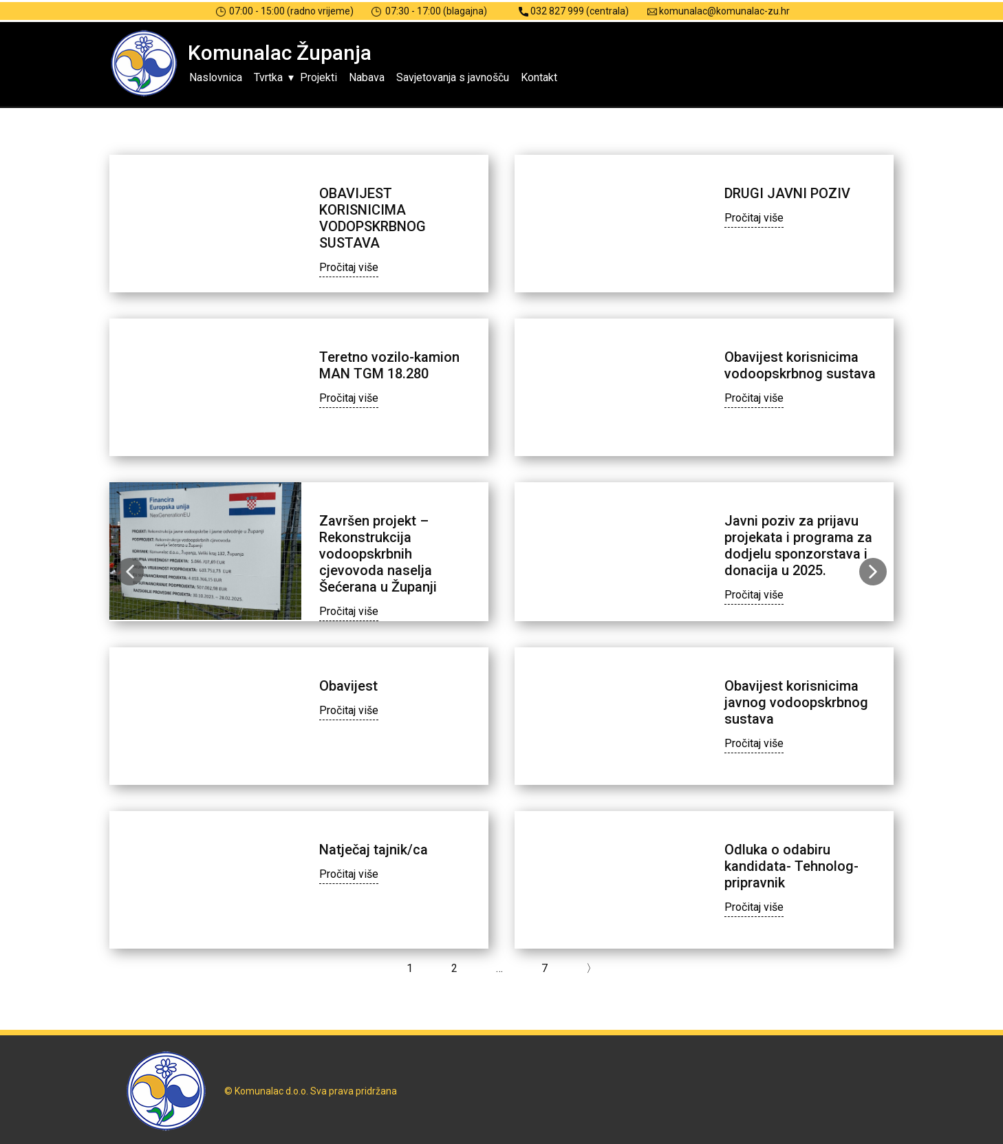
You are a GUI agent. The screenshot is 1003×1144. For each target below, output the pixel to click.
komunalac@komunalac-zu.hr (718, 11)
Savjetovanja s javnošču (452, 77)
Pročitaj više (348, 267)
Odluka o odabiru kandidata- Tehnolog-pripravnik (791, 866)
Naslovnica (215, 77)
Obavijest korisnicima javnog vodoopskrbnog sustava (796, 702)
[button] (130, 571)
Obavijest (348, 686)
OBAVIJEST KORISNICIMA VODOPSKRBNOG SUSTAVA (372, 218)
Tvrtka (268, 77)
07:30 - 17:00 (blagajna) (429, 11)
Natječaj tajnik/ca (373, 849)
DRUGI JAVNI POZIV (787, 193)
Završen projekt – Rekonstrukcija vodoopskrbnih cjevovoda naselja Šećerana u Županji (378, 553)
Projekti (318, 77)
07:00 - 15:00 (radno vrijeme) (285, 11)
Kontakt (539, 77)
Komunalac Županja (279, 53)
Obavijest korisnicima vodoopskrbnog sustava (800, 365)
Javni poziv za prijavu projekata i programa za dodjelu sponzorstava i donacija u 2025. (798, 545)
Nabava (367, 77)
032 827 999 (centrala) (574, 11)
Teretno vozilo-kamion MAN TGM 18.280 (389, 365)
